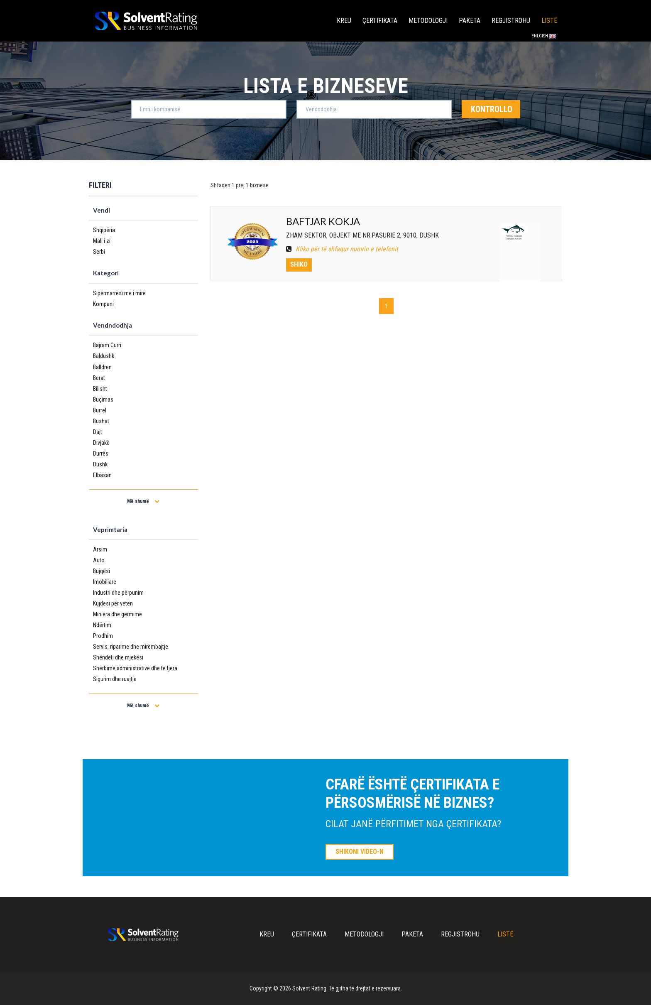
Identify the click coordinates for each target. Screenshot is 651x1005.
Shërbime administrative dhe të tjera (135, 668)
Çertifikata (379, 21)
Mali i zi (101, 241)
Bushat (101, 421)
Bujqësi (101, 571)
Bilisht (100, 388)
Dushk (100, 464)
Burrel (99, 410)
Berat (99, 378)
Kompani (103, 304)
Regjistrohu (511, 21)
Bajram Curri (107, 345)
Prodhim (103, 635)
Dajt (97, 432)
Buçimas (103, 399)
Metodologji (428, 21)
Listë (549, 21)
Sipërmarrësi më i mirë (119, 293)
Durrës (100, 453)
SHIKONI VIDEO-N (359, 851)
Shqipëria (104, 230)
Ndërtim (102, 625)
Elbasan (102, 475)
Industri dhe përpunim (118, 592)
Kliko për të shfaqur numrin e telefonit (342, 249)
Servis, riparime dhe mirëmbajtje (130, 646)
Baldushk (103, 356)
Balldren (102, 367)
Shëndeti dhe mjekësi (118, 657)
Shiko (299, 264)
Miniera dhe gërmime (117, 614)
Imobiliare (104, 581)
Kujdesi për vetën (113, 603)
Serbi (99, 251)
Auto (99, 560)
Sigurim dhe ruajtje (115, 679)
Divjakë (101, 442)
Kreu (344, 21)
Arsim (100, 549)
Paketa (469, 21)
